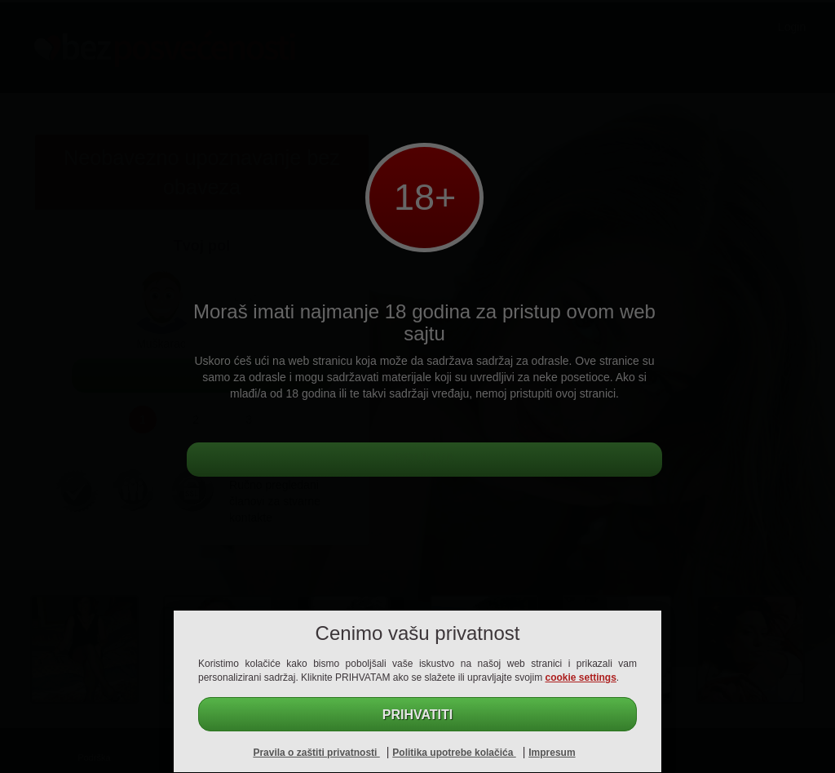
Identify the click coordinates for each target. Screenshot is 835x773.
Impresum (551, 752)
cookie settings (581, 677)
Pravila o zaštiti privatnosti (316, 752)
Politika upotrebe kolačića (453, 752)
